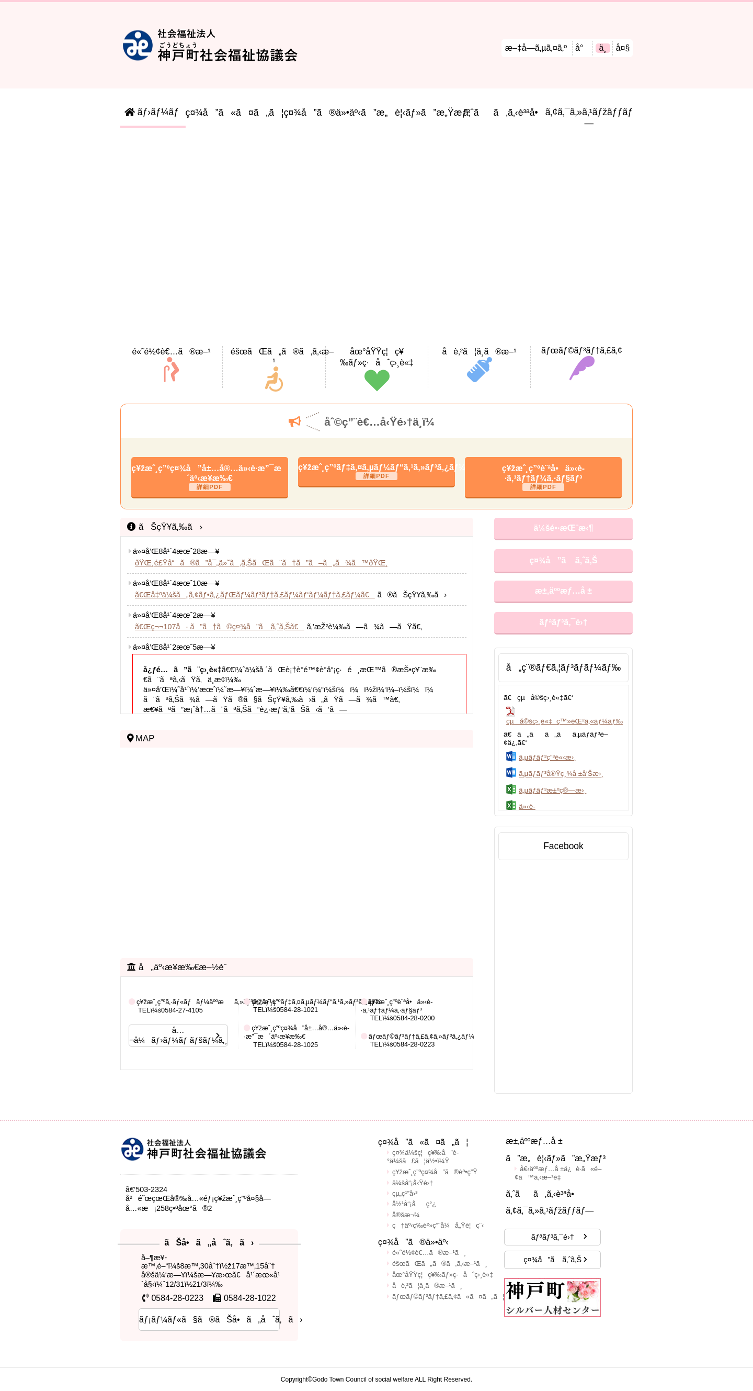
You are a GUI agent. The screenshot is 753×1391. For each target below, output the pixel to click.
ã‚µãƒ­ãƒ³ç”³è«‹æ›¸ (547, 757)
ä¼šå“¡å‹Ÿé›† (412, 1183)
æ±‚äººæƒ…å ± (563, 590)
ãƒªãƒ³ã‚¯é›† (563, 622)
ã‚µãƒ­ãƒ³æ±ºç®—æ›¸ (552, 790)
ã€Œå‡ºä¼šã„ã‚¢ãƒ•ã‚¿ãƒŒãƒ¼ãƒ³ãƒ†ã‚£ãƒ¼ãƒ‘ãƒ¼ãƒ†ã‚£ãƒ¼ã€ (255, 595)
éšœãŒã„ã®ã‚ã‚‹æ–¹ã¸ (439, 1263)
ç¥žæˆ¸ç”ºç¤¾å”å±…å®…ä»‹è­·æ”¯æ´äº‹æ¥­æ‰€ (209, 473)
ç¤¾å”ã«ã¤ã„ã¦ (235, 112)
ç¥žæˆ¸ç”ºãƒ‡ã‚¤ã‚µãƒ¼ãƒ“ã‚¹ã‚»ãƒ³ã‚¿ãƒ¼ (376, 467)
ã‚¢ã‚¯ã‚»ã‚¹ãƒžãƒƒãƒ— (589, 117)
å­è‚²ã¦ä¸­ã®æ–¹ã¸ (427, 1285)
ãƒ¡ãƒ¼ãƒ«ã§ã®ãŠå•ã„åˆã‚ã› (209, 1319)
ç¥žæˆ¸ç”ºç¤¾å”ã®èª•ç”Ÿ (434, 1172)
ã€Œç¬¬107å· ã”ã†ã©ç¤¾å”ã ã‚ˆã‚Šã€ (219, 626)
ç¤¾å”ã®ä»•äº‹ (322, 112)
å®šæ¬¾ (405, 1215)
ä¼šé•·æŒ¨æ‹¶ (563, 528)
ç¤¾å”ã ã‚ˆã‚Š (563, 560)
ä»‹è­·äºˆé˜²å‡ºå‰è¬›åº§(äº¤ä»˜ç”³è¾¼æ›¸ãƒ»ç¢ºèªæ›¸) (564, 811)
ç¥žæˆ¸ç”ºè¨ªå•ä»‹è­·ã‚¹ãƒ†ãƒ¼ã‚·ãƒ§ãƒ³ (543, 473)
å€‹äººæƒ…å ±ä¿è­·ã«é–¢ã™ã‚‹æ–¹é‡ (558, 1173)
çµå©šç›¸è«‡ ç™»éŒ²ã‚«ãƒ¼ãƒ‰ (564, 721)
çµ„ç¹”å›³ (405, 1193)
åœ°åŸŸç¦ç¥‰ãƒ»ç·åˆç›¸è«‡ (443, 1274)
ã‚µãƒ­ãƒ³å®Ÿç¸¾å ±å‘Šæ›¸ (561, 774)
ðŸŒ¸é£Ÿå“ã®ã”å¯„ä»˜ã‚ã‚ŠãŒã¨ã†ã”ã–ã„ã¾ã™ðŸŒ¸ (261, 563)
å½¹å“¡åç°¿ (414, 1204)
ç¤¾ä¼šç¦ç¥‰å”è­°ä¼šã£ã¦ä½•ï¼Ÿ (423, 1157)
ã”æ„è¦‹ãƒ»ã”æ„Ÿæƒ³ (412, 112)
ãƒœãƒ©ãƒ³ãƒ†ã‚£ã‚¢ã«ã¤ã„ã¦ (448, 1296)
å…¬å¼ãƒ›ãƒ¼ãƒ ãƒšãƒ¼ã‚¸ (178, 1035)
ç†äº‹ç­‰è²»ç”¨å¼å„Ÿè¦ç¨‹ (438, 1225)
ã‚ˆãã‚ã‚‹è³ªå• (504, 112)
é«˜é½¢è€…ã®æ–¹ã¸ (429, 1252)
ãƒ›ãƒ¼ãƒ (152, 112)
